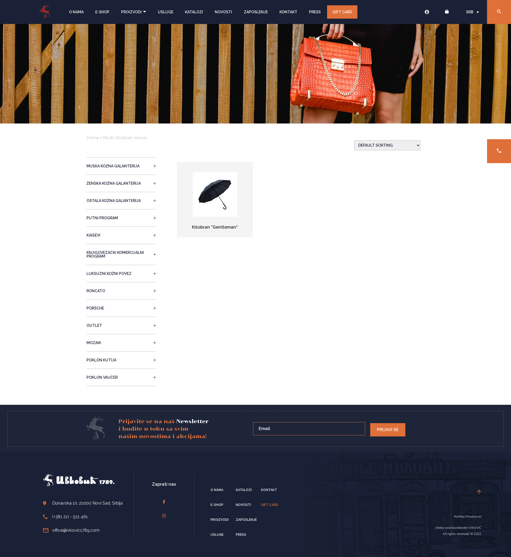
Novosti (223, 12)
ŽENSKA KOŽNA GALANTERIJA (121, 183)
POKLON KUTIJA (121, 360)
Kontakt (288, 12)
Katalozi (194, 12)
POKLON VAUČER (121, 377)
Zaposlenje (256, 12)
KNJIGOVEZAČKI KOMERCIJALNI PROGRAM (121, 254)
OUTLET (121, 325)
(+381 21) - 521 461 (65, 516)
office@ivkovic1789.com (71, 530)
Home (92, 137)
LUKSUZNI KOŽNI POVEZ (121, 273)
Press (315, 12)
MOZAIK (121, 343)
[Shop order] (387, 145)
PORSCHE (121, 308)
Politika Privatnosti (467, 516)
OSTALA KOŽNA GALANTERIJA (121, 201)
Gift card (269, 505)
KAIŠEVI (121, 235)
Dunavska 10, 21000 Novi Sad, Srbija (83, 503)
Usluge (165, 12)
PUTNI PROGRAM (121, 218)
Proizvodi (133, 12)
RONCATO (121, 291)
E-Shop (102, 12)
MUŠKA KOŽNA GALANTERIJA (121, 166)
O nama (76, 12)
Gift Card (342, 12)
